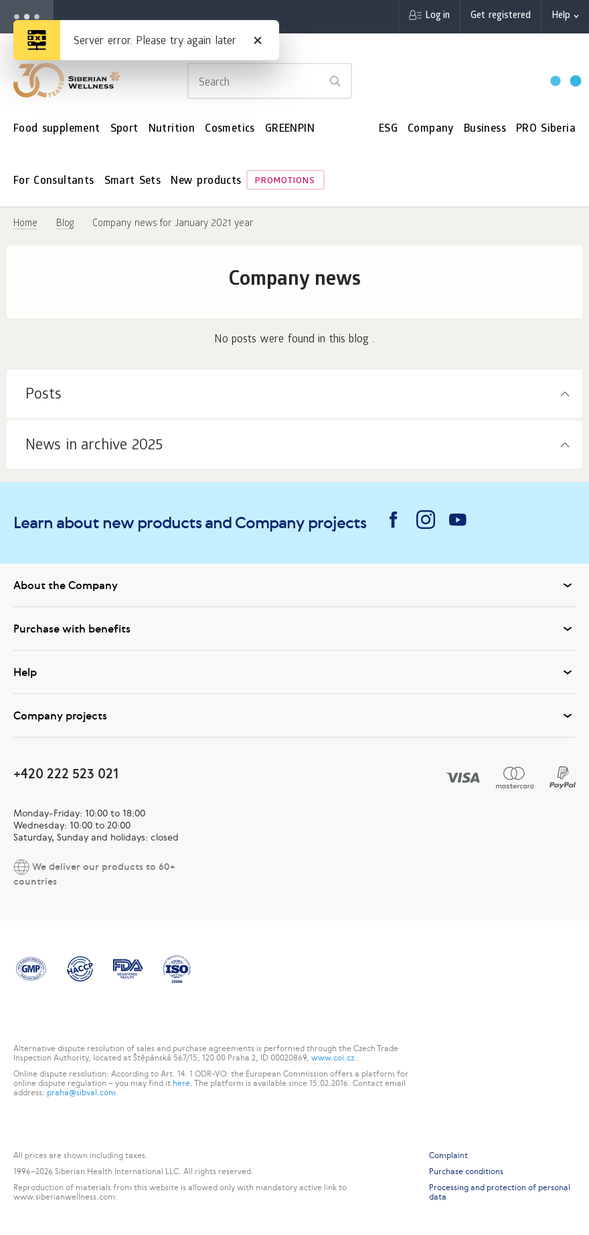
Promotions (285, 182)
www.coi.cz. (334, 1057)
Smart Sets (132, 181)
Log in (437, 16)
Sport (124, 129)
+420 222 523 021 (65, 773)
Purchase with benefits (294, 629)
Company (431, 129)
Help (561, 16)
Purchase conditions (466, 1171)
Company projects (294, 715)
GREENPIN (290, 129)
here (181, 1083)
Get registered (501, 16)
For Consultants (53, 181)
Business (485, 129)
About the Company (294, 585)
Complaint (448, 1155)
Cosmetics (230, 129)
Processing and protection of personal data (499, 1192)
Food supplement (56, 129)
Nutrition (172, 129)
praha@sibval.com (81, 1092)
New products (206, 181)
